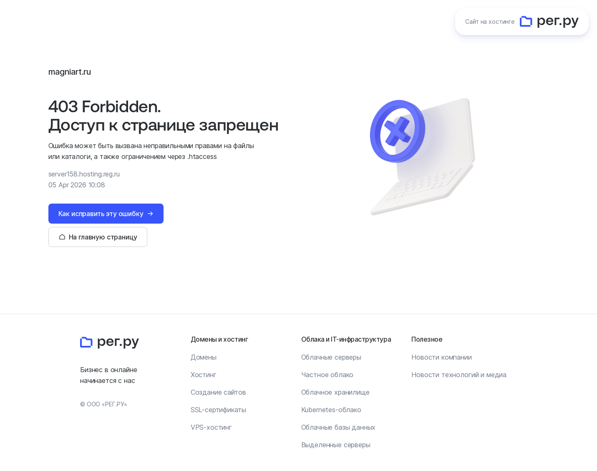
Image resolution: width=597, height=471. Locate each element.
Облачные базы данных (338, 427)
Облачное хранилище (335, 392)
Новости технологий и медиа (458, 374)
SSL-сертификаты (218, 410)
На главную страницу (103, 237)
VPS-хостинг (211, 427)
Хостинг (204, 374)
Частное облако (327, 374)
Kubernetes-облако (331, 410)
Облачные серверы (331, 357)
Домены (204, 357)
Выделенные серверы (335, 445)
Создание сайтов (218, 392)
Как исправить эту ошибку (101, 213)
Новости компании (441, 357)
